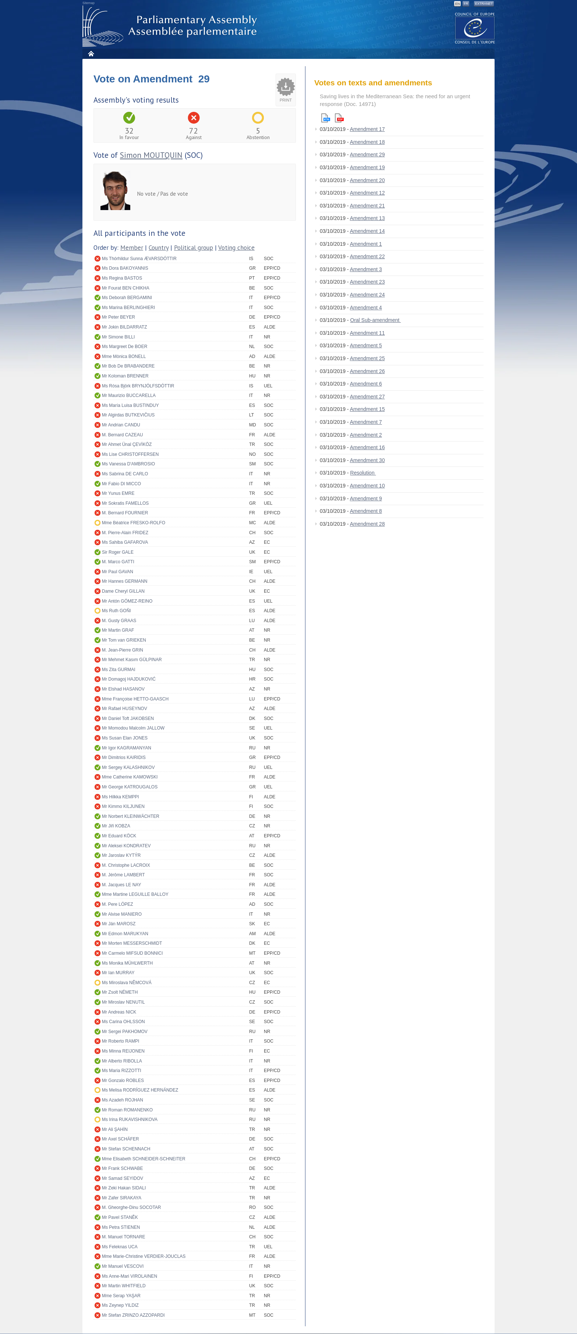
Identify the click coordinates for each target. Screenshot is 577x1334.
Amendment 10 (367, 486)
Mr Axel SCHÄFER (120, 1139)
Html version (325, 118)
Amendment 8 (366, 511)
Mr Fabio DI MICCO (121, 483)
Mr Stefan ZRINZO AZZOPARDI (133, 1315)
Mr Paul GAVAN (117, 571)
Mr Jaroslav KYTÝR (121, 855)
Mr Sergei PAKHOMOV (125, 1031)
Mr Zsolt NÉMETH (120, 992)
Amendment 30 (367, 460)
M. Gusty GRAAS (119, 620)
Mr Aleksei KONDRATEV (126, 845)
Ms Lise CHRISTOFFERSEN (130, 454)
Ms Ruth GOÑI (116, 610)
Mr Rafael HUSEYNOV (124, 708)
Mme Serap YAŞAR (121, 1295)
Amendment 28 (367, 524)
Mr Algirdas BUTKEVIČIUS (128, 415)
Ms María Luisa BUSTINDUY (130, 405)
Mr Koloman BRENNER (125, 376)
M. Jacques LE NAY (121, 884)
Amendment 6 (366, 384)
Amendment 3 (366, 269)
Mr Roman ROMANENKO (127, 1110)
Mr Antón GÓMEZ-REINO (127, 601)
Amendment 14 (367, 231)
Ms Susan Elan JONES (125, 738)
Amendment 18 (367, 142)
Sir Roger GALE (118, 552)
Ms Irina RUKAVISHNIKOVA (129, 1119)
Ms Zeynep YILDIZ (120, 1305)
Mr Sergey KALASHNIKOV (128, 767)
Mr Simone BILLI (118, 337)
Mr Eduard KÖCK (119, 835)
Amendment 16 (367, 447)
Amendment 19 (367, 167)
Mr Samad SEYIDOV (122, 1178)
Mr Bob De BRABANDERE (128, 366)
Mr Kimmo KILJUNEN (123, 806)
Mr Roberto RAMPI (120, 1041)
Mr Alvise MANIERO (122, 914)
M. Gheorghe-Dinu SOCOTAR (131, 1207)
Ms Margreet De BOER (124, 346)
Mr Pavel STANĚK (120, 1217)
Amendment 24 (367, 295)
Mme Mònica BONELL (124, 356)
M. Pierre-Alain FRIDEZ (125, 532)
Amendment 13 (367, 218)
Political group (193, 248)
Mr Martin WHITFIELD (124, 1285)
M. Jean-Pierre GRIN (122, 650)
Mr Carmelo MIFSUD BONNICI (132, 953)
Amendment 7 (366, 422)
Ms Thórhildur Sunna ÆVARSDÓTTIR (139, 258)
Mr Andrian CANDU (121, 424)
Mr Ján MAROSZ (118, 923)
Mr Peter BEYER (118, 317)
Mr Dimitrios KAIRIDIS (124, 757)
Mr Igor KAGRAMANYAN (126, 748)
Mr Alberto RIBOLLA (122, 1061)
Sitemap (88, 3)
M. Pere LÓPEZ (117, 904)
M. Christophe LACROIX (126, 865)
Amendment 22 (367, 256)
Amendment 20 (367, 180)
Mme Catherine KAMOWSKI (129, 777)
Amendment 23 (367, 282)
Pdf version (339, 118)
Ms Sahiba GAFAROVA (125, 542)
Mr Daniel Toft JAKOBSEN (128, 718)
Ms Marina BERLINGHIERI (128, 307)
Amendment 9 (366, 498)
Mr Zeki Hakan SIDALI (124, 1188)
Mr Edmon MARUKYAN (125, 933)
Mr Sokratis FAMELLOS (125, 503)
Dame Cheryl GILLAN (123, 591)
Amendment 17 (367, 129)
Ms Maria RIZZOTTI (121, 1070)
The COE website (475, 28)
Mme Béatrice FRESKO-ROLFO (133, 522)
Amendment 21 (367, 206)
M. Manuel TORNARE (123, 1236)
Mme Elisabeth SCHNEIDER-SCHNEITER (143, 1158)
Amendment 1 (366, 244)
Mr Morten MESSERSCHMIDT (132, 943)
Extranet (484, 4)
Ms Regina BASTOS (122, 278)
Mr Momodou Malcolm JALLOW (133, 728)
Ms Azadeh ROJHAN (122, 1100)
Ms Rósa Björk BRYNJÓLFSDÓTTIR (138, 386)
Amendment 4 (366, 308)
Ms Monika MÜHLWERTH (127, 963)
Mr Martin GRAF (118, 630)
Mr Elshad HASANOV (123, 689)
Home (90, 53)
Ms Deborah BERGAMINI (127, 297)
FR (466, 4)
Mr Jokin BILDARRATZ (124, 327)
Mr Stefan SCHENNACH (126, 1149)
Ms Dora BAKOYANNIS (125, 268)
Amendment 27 (367, 397)
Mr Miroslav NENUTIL (123, 1002)
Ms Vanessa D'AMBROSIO (128, 463)
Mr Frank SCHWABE (122, 1168)
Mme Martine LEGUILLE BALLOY (135, 894)
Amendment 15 (367, 409)
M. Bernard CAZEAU (122, 434)
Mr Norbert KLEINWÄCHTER (130, 816)
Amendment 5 (366, 345)
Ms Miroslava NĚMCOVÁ (127, 982)
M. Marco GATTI (118, 561)
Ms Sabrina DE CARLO (125, 473)
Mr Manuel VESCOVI (123, 1266)
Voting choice (236, 248)
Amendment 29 (367, 154)
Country (159, 248)
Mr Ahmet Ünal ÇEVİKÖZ (127, 444)
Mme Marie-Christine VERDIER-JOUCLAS (143, 1256)
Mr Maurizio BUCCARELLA (129, 395)
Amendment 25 (367, 358)
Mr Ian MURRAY (118, 972)
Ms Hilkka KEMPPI (120, 796)
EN (457, 4)
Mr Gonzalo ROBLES (123, 1080)
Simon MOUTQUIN (151, 155)
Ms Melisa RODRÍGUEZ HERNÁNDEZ (140, 1090)
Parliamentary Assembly (171, 26)
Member (131, 248)
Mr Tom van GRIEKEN (124, 640)
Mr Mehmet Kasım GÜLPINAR (132, 659)
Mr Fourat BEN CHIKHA (125, 288)
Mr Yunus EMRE (118, 493)
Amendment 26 (367, 371)
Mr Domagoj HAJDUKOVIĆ (129, 679)
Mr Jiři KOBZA (116, 826)
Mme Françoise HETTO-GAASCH (135, 699)
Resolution (363, 473)
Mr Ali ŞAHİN (115, 1129)
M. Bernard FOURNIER (125, 512)
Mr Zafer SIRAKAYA (121, 1197)
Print (286, 100)
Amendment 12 (367, 193)
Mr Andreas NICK (119, 1012)
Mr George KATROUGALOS (129, 787)
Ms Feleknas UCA (120, 1246)
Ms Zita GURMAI (118, 669)
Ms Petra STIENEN (121, 1227)
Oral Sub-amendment (375, 320)
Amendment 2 (366, 435)
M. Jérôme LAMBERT (123, 874)
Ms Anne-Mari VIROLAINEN (129, 1276)
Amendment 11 (367, 333)
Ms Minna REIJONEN (123, 1051)
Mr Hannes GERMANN (124, 581)
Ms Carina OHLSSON (123, 1021)
